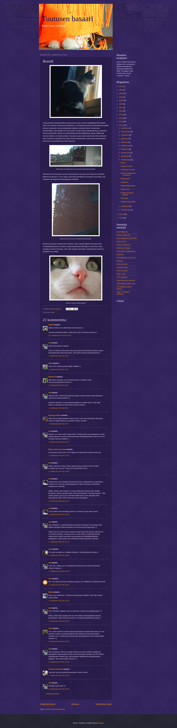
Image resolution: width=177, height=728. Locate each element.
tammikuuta (125, 210)
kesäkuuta (125, 149)
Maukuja (120, 261)
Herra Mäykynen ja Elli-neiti (127, 238)
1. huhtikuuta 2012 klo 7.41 (58, 369)
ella (50, 343)
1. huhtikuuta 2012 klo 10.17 (59, 442)
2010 (121, 218)
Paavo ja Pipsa (122, 271)
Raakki (51, 325)
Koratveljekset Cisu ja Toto (126, 258)
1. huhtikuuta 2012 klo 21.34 (59, 601)
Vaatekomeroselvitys (128, 202)
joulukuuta (125, 128)
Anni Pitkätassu (122, 232)
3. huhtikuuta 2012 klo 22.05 (59, 662)
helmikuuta (125, 206)
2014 (121, 118)
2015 (121, 115)
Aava (51, 628)
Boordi (123, 163)
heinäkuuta (125, 146)
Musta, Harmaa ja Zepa (57, 449)
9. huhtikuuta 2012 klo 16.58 (59, 689)
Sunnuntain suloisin (128, 170)
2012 (121, 125)
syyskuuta (125, 139)
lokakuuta (125, 135)
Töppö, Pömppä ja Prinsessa (123, 293)
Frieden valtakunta (123, 235)
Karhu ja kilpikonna (123, 245)
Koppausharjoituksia (128, 186)
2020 (121, 100)
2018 (121, 104)
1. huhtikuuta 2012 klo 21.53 (59, 621)
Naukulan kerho (122, 267)
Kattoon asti (125, 189)
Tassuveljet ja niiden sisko (126, 284)
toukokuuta (125, 153)
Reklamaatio (125, 179)
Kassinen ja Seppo (123, 248)
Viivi (50, 579)
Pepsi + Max (121, 274)
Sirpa (51, 363)
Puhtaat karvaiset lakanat (127, 194)
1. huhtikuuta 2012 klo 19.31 (59, 585)
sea (50, 479)
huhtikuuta (125, 156)
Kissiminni (120, 254)
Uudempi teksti (47, 704)
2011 (121, 214)
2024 (121, 90)
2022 (121, 97)
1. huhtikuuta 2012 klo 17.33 (59, 542)
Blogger (101, 723)
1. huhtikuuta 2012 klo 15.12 (59, 501)
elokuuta (124, 142)
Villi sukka (124, 198)
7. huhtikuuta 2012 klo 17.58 (59, 675)
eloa (52, 312)
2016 (121, 111)
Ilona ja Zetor (121, 241)
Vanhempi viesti (103, 704)
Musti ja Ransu (122, 264)
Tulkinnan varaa (126, 166)
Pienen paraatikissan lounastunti (128, 174)
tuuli (50, 549)
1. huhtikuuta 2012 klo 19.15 (59, 571)
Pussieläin (124, 182)
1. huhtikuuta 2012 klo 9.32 (58, 408)
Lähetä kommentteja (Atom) (54, 709)
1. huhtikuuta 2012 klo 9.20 (58, 385)
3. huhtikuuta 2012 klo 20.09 (59, 641)
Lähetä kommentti (52, 694)
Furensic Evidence (56, 669)
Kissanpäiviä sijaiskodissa (126, 251)
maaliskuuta (125, 160)
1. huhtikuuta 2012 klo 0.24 (58, 356)
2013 (121, 121)
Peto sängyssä (122, 277)
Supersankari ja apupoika (126, 280)
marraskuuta (126, 132)
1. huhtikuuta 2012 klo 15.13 (59, 514)
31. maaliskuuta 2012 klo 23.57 (60, 335)
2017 (121, 108)
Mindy (51, 592)
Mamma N (52, 377)
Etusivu (75, 704)
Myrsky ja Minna (55, 415)
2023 (121, 93)
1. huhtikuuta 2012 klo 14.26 (59, 471)
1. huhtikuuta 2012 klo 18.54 (59, 555)
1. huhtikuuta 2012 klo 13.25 (59, 455)
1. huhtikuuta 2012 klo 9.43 (58, 424)
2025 (121, 86)
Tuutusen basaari (67, 18)
